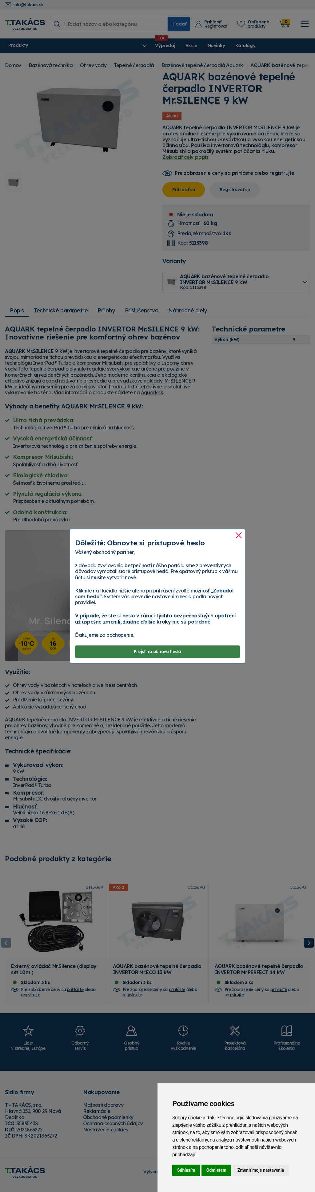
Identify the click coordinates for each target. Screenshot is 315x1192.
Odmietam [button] (216, 1170)
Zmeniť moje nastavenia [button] (260, 1170)
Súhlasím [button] (186, 1170)
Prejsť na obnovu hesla (157, 651)
